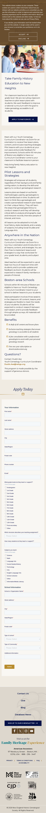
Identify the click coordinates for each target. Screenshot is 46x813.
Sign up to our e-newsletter (21, 723)
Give (23, 700)
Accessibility (24, 763)
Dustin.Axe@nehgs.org (14, 364)
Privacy (9, 760)
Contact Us (23, 693)
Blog (23, 707)
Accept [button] (22, 34)
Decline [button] (22, 39)
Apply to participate (21, 119)
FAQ (38, 760)
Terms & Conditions (24, 760)
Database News (23, 714)
